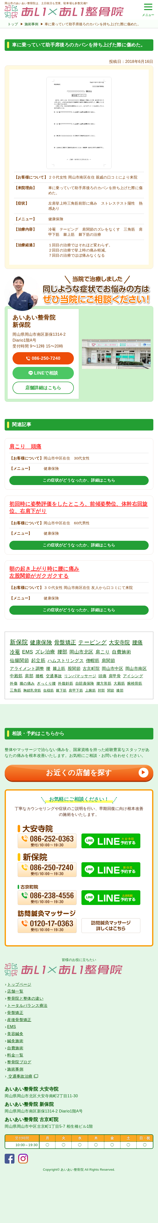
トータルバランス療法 (27, 1005)
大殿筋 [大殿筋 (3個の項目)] (119, 683)
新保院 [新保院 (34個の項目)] (19, 642)
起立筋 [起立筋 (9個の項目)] (38, 660)
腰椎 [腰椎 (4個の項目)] (40, 676)
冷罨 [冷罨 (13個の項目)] (15, 651)
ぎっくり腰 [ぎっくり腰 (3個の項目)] (46, 683)
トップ (13, 24)
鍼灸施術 (15, 1041)
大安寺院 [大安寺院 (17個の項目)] (119, 642)
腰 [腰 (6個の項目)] (48, 668)
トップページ (19, 984)
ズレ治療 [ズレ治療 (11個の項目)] (45, 651)
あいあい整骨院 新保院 (29, 1104)
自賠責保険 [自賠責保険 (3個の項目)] (84, 683)
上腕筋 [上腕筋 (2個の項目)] (90, 690)
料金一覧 (15, 1055)
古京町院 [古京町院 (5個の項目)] (91, 668)
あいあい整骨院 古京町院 (31, 1119)
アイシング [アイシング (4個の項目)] (133, 676)
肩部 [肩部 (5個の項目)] (29, 676)
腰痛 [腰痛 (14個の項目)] (137, 642)
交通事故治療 (22, 1076)
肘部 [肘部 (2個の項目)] (101, 690)
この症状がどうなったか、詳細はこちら (79, 480)
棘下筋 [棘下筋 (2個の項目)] (61, 690)
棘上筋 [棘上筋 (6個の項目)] (59, 668)
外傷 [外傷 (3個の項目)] (13, 683)
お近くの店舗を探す (96, 773)
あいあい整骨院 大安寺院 (31, 1089)
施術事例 (32, 24)
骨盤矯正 (15, 1013)
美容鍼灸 (15, 1034)
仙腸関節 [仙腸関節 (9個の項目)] (19, 660)
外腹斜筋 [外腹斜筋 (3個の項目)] (65, 683)
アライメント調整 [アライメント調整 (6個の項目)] (27, 668)
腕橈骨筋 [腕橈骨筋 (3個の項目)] (134, 683)
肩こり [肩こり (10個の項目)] (102, 651)
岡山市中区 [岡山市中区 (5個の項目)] (112, 668)
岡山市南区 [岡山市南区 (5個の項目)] (136, 668)
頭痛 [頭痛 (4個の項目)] (102, 676)
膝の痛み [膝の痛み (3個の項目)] (27, 683)
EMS (11, 1027)
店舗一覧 (15, 991)
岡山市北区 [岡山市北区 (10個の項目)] (81, 651)
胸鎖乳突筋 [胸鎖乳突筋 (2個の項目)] (32, 690)
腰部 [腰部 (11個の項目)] (62, 651)
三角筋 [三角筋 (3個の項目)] (15, 690)
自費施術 (15, 1048)
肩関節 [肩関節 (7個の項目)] (108, 660)
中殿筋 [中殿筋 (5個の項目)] (16, 676)
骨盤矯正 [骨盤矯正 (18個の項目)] (65, 642)
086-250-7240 (46, 358)
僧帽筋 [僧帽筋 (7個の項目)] (92, 660)
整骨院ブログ (19, 1062)
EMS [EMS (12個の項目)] (27, 651)
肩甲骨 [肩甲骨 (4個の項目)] (115, 676)
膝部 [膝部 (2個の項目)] (119, 690)
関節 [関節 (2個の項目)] (110, 690)
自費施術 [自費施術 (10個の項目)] (121, 651)
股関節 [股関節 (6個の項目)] (74, 668)
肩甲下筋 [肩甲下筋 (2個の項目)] (76, 690)
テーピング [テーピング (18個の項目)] (92, 642)
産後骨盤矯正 (19, 1020)
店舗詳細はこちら (43, 387)
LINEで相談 (46, 373)
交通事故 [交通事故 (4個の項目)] (54, 676)
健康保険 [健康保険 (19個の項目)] (41, 642)
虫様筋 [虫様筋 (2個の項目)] (48, 690)
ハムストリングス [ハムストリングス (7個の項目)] (66, 660)
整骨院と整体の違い (25, 998)
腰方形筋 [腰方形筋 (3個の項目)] (104, 683)
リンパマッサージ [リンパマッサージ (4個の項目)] (80, 676)
